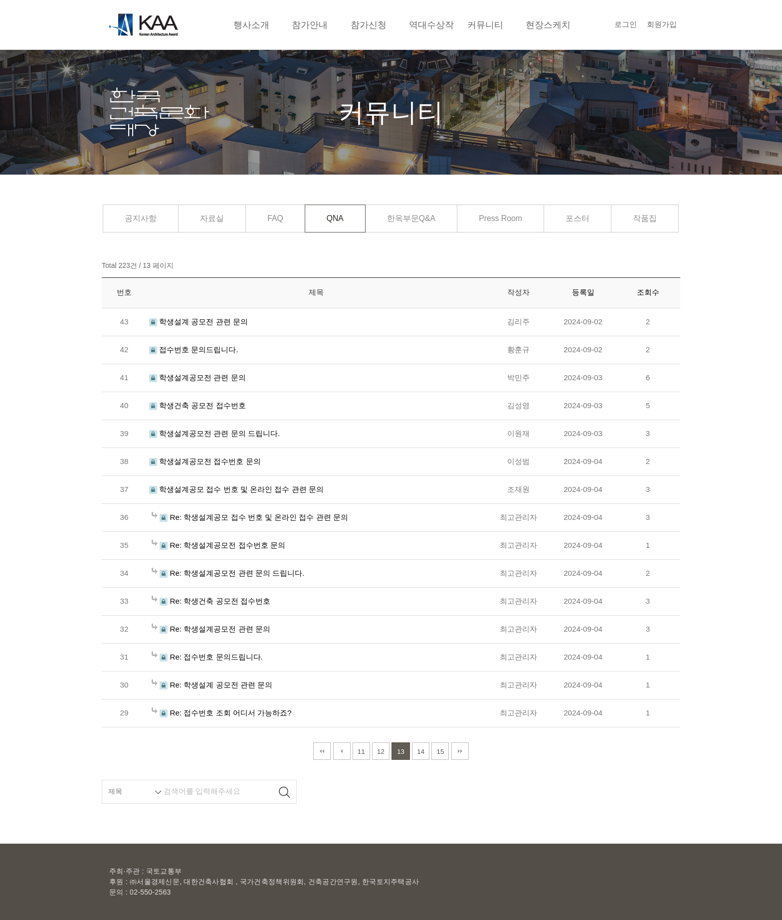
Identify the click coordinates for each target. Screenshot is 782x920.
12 (381, 751)
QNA (335, 218)
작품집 (645, 218)
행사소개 (251, 24)
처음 (322, 751)
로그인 (625, 24)
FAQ (275, 218)
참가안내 (310, 24)
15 (440, 751)
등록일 (583, 292)
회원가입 (662, 24)
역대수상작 (431, 24)
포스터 (577, 218)
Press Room (500, 218)
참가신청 (369, 24)
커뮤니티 (485, 24)
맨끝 (460, 751)
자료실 (212, 218)
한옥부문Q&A (411, 218)
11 (361, 751)
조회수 (648, 292)
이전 (342, 751)
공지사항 (141, 218)
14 (420, 751)
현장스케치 (548, 24)
